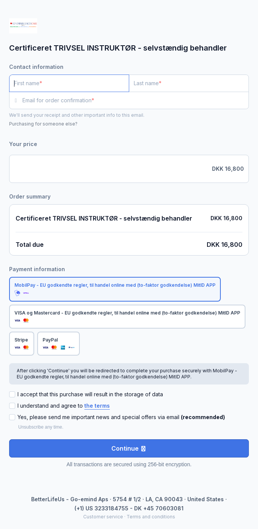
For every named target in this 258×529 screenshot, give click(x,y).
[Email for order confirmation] (135, 100)
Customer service (103, 516)
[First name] (69, 83)
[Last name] (189, 83)
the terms (97, 405)
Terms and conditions (151, 516)
